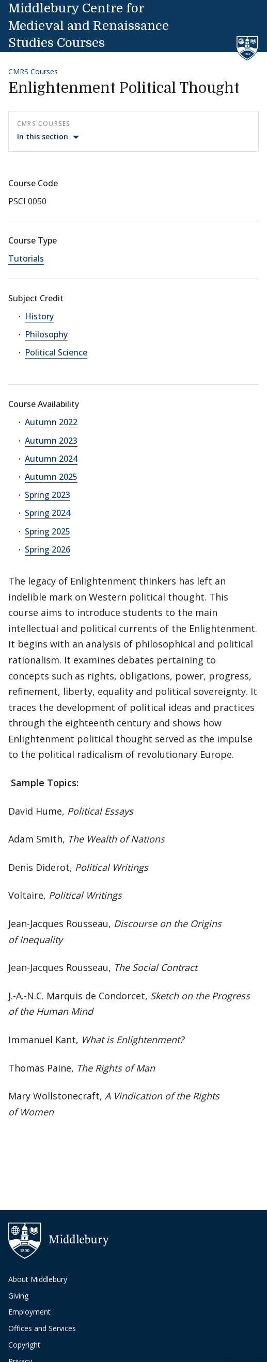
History (39, 316)
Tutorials (26, 258)
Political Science (56, 352)
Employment (29, 1312)
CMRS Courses (33, 71)
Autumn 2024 (51, 458)
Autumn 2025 (51, 476)
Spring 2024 (47, 512)
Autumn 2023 (51, 440)
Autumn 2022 (51, 422)
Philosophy (46, 334)
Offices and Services (42, 1328)
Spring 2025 (47, 531)
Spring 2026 (47, 549)
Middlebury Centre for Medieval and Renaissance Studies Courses (88, 25)
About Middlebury (37, 1279)
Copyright (24, 1345)
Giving (18, 1296)
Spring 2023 (47, 494)
